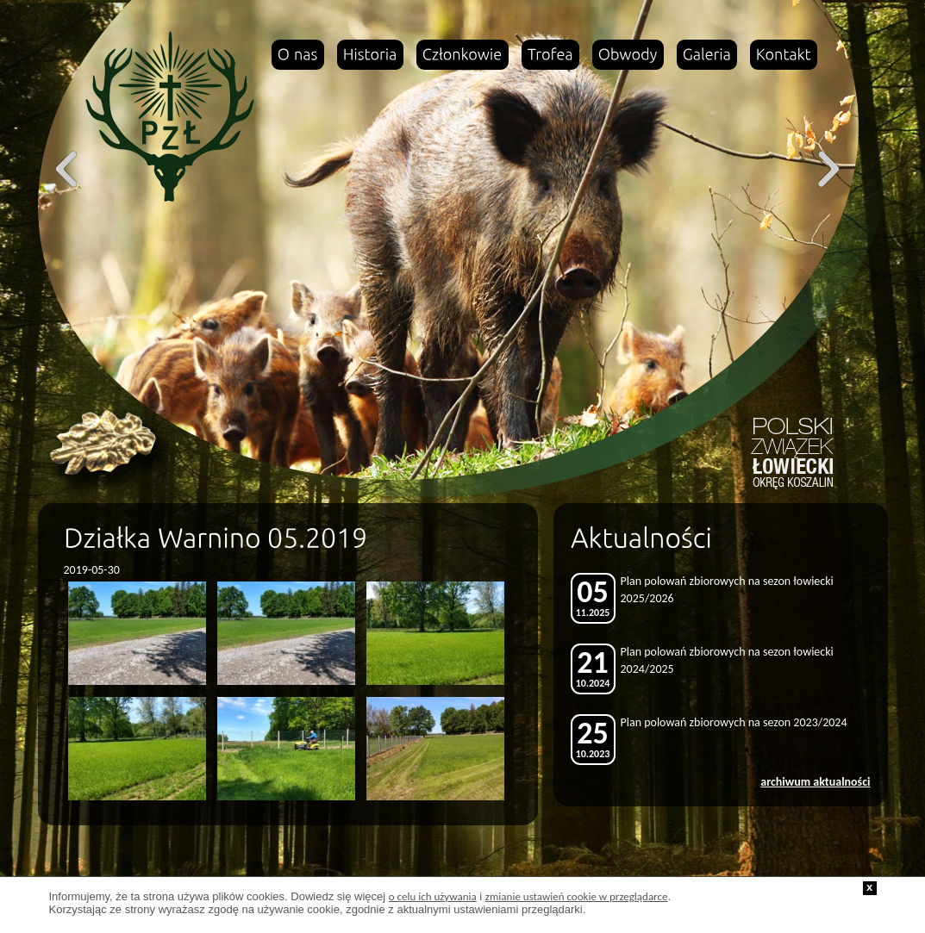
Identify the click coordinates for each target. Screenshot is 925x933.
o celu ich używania (433, 896)
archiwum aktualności (815, 781)
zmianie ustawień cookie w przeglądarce (576, 896)
